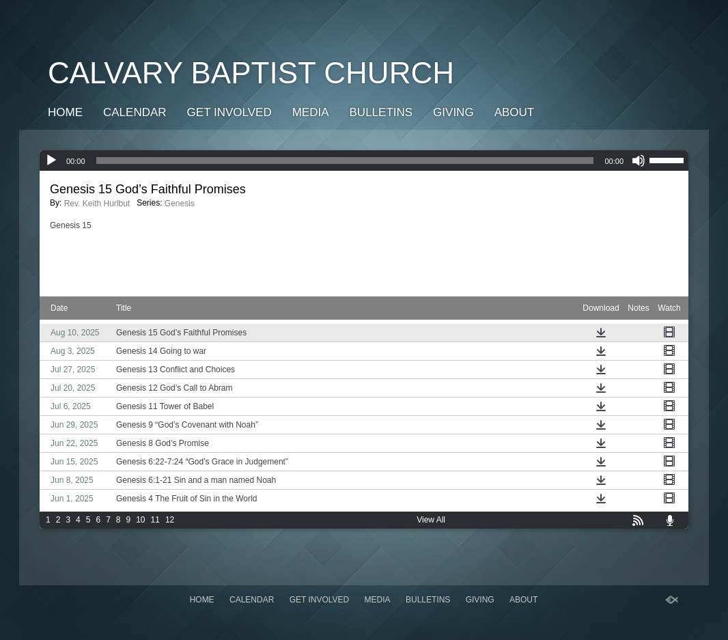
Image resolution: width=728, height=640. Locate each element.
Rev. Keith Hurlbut (97, 203)
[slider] (345, 160)
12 (169, 520)
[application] (364, 160)
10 (140, 520)
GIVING (453, 112)
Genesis (180, 203)
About (514, 112)
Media (310, 112)
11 (155, 520)
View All (431, 520)
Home (65, 112)
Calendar (135, 112)
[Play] (51, 160)
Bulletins (381, 112)
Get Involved (229, 112)
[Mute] (638, 160)
